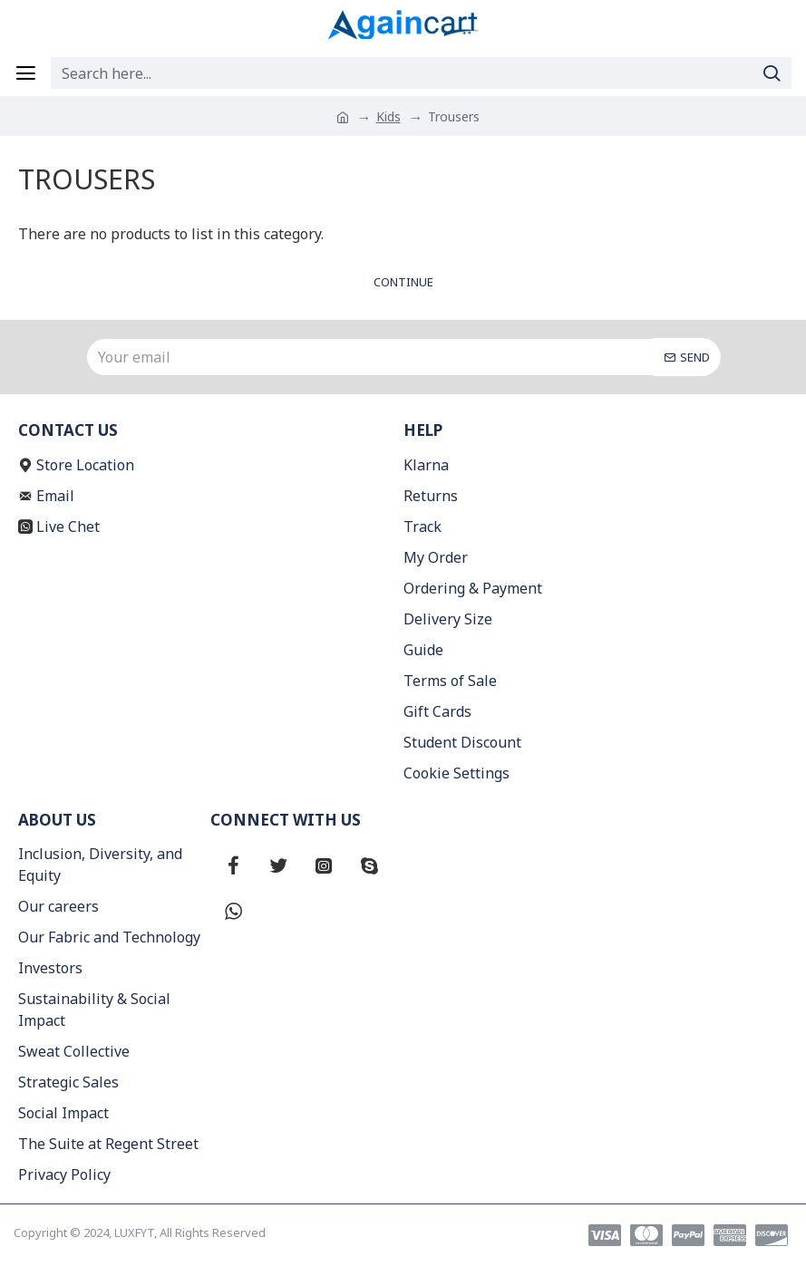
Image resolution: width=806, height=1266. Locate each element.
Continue (403, 282)
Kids (388, 116)
